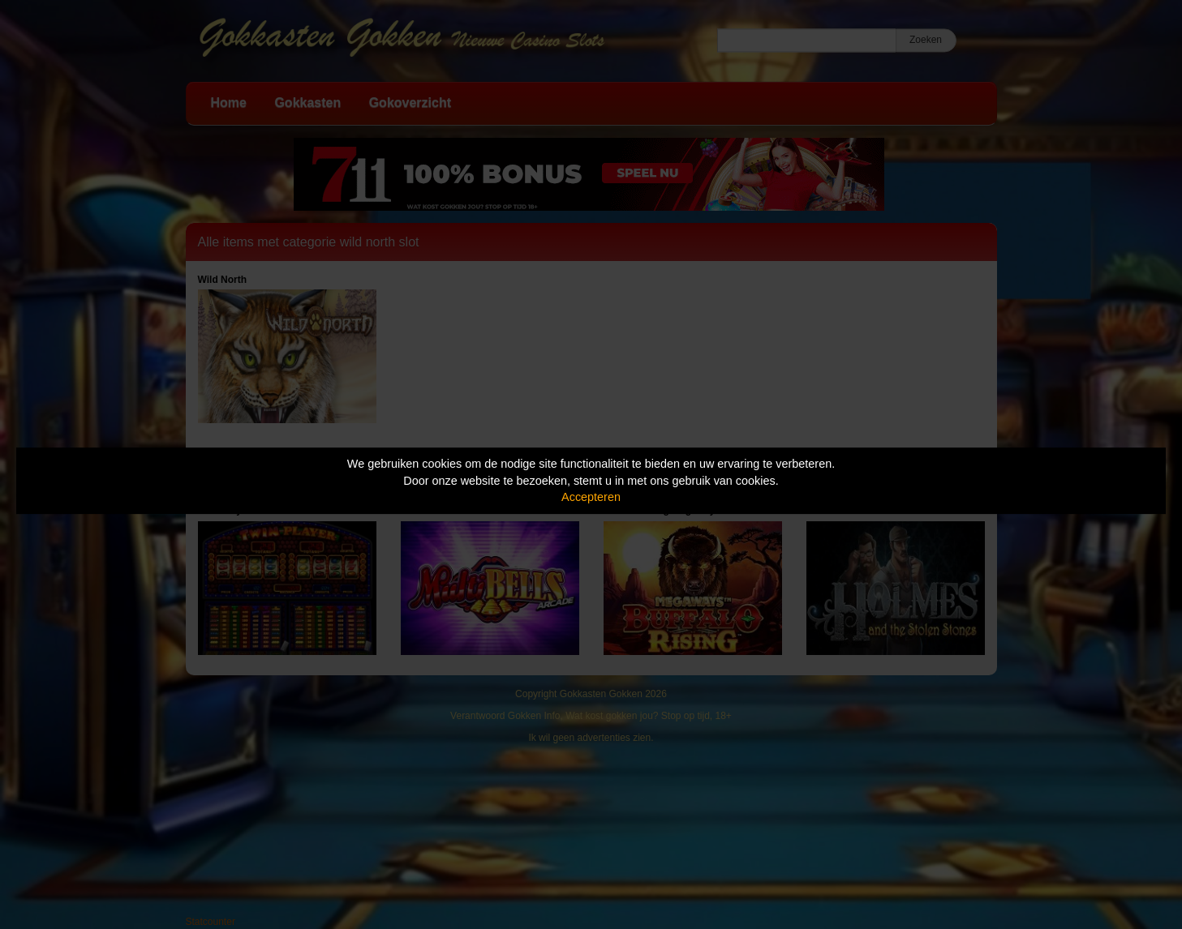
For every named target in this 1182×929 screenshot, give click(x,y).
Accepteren (591, 496)
